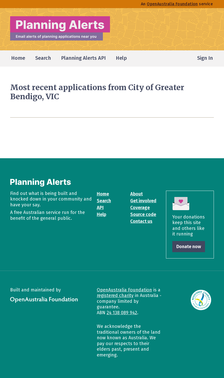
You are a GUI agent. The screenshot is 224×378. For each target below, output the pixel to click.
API (100, 207)
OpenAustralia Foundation (124, 290)
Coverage (140, 207)
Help (101, 214)
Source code (143, 214)
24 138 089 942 (122, 312)
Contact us (141, 221)
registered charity (115, 295)
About (136, 194)
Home (103, 194)
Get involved (143, 201)
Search (104, 201)
